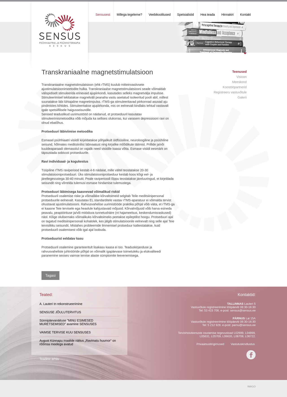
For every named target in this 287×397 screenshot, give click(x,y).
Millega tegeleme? (129, 14)
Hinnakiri (227, 14)
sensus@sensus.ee (243, 310)
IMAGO (251, 386)
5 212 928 (214, 325)
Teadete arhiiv (49, 359)
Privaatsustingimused (210, 344)
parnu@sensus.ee (244, 325)
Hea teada (207, 14)
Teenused (239, 71)
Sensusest (103, 14)
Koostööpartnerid (235, 87)
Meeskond (239, 82)
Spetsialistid (185, 14)
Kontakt (245, 14)
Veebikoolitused (160, 14)
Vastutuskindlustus (243, 344)
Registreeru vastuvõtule (230, 92)
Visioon (241, 77)
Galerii (242, 97)
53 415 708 (211, 310)
